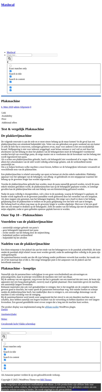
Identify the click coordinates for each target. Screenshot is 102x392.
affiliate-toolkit (52, 307)
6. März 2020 (7, 107)
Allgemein (25, 107)
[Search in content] (10, 76)
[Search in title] (10, 71)
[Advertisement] (51, 29)
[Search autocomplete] (44, 55)
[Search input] (19, 55)
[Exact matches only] (10, 66)
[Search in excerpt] (10, 82)
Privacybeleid (81, 389)
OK (73, 389)
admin (16, 107)
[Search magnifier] (9, 59)
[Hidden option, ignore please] (10, 87)
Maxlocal (11, 52)
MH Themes (46, 379)
